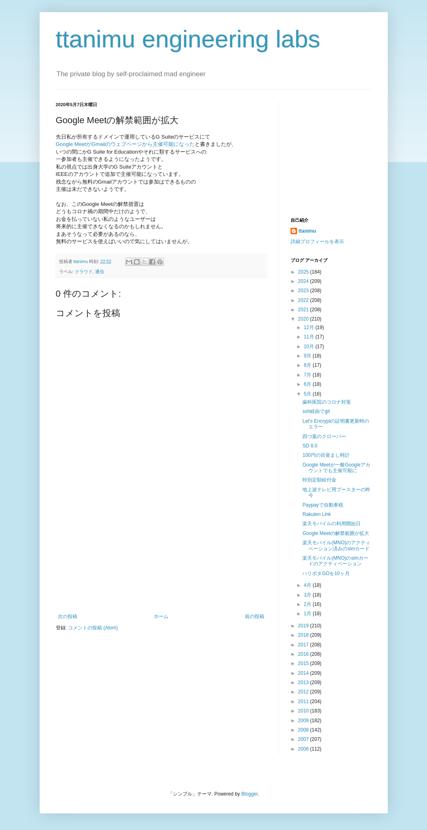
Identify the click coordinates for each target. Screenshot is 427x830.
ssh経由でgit (315, 411)
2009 (304, 720)
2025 (304, 272)
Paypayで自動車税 (322, 505)
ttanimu (307, 231)
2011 (304, 701)
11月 (309, 337)
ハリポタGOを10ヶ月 (325, 573)
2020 (304, 319)
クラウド (84, 271)
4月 (308, 585)
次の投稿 (67, 616)
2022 (304, 300)
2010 (304, 711)
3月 (308, 595)
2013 (304, 682)
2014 (304, 673)
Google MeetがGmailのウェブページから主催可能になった (125, 144)
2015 (304, 663)
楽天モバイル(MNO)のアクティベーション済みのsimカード (336, 545)
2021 (304, 309)
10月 (309, 346)
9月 (308, 356)
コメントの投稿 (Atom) (93, 628)
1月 (308, 613)
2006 (304, 749)
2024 (304, 281)
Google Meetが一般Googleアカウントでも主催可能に (336, 467)
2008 (304, 730)
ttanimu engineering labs (188, 39)
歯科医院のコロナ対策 (326, 402)
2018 (304, 635)
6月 (308, 384)
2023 (304, 290)
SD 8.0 (309, 446)
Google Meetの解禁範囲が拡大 (335, 533)
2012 (304, 692)
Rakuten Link (316, 514)
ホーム (161, 616)
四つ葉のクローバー (324, 436)
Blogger (249, 794)
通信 (99, 271)
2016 (304, 654)
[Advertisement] (161, 552)
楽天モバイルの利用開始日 (331, 523)
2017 (304, 645)
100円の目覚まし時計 (325, 455)
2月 (308, 604)
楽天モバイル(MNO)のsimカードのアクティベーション (335, 561)
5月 (308, 394)
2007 (304, 739)
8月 (308, 365)
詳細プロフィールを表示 (317, 241)
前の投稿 (254, 616)
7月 (308, 375)
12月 (309, 327)
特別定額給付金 (319, 480)
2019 (304, 626)
